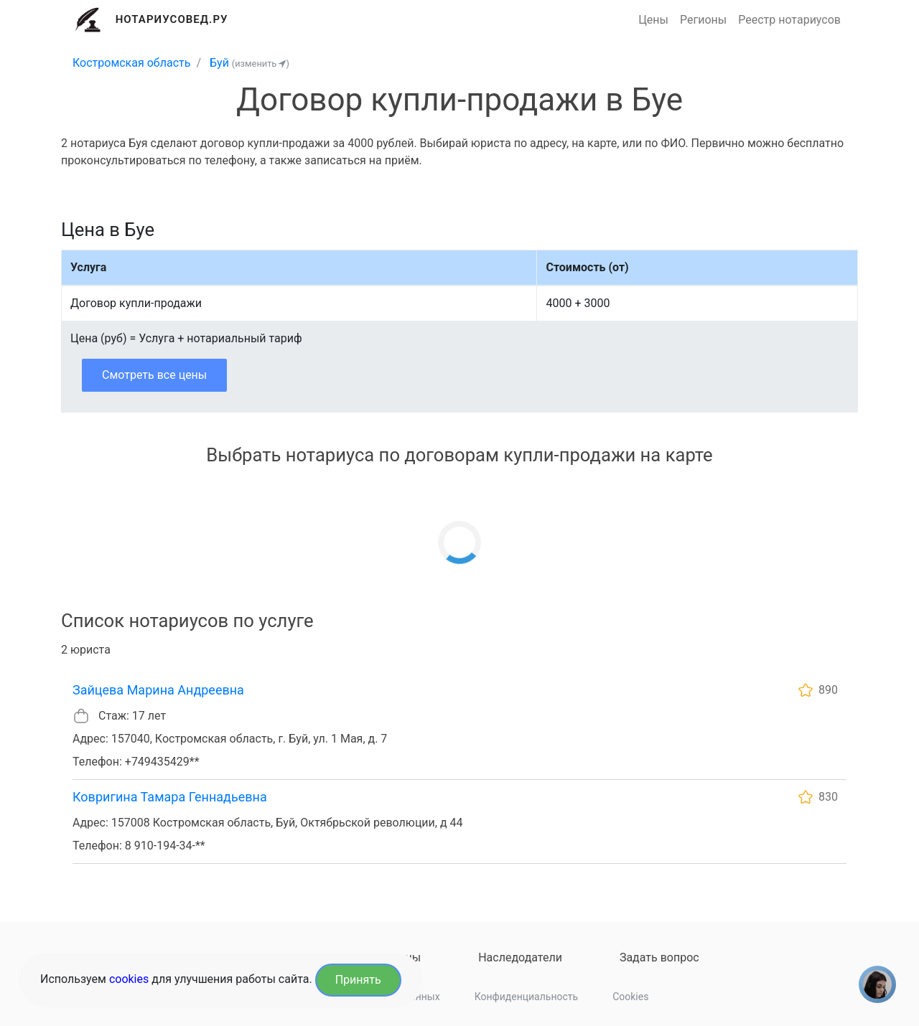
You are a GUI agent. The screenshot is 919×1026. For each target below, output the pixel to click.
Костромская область (131, 63)
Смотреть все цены (154, 375)
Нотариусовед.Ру (172, 19)
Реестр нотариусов (789, 20)
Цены (653, 20)
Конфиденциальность (526, 996)
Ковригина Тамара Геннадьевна (170, 796)
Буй (219, 63)
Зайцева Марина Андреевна (158, 689)
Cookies (630, 996)
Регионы (703, 20)
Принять (358, 980)
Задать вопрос (659, 957)
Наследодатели (520, 957)
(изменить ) (260, 63)
